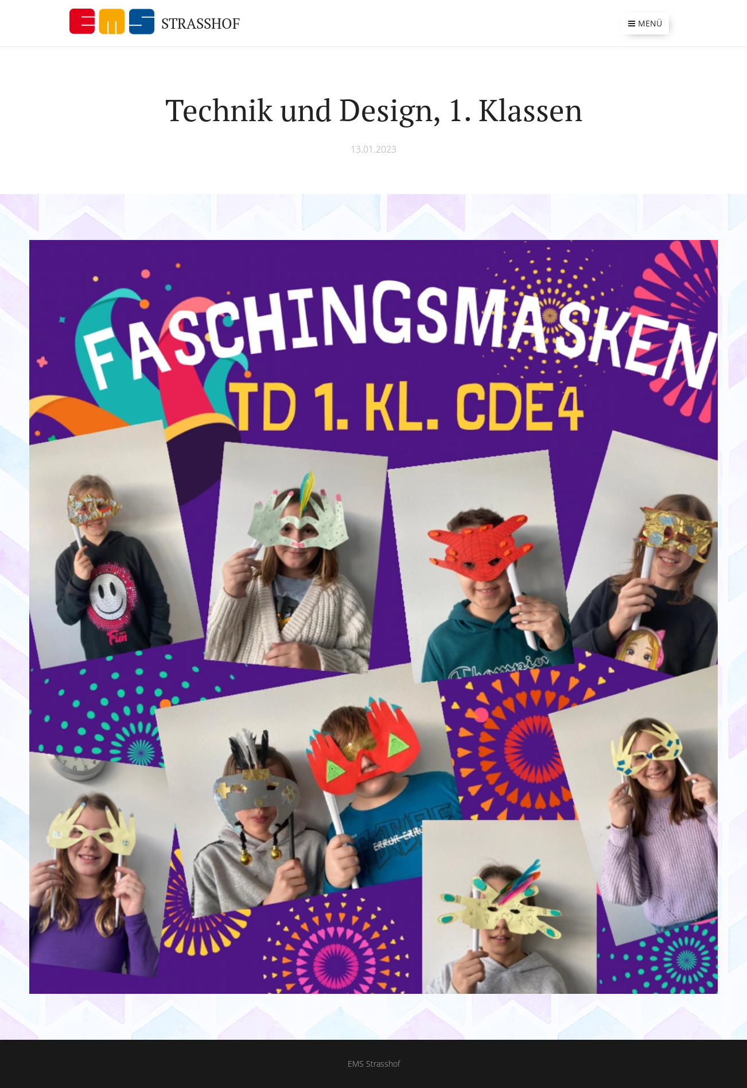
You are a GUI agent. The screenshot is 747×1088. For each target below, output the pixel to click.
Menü (645, 23)
